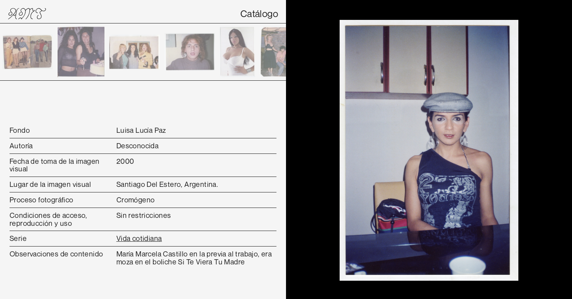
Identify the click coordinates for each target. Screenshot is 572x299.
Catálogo (259, 13)
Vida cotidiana (139, 238)
